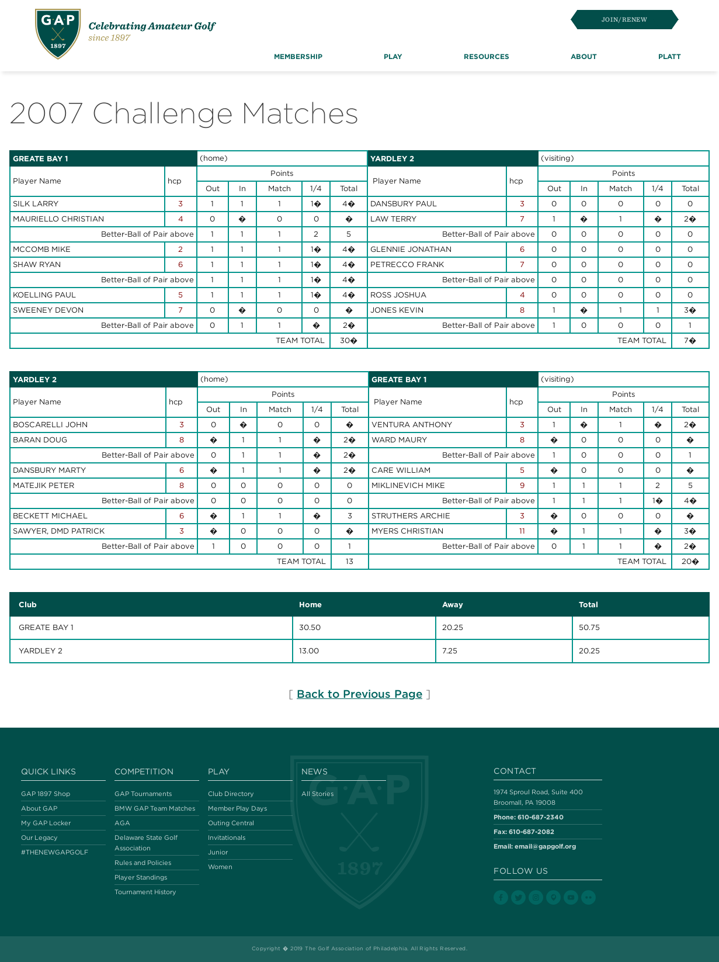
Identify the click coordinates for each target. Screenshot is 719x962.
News (314, 771)
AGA (122, 823)
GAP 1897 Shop (45, 794)
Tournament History (145, 892)
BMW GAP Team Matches (154, 808)
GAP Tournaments (143, 794)
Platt (669, 56)
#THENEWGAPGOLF (54, 852)
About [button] (584, 56)
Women (220, 867)
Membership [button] (298, 56)
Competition (143, 771)
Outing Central (231, 823)
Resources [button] (486, 56)
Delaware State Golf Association (146, 842)
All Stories (317, 794)
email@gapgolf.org (545, 846)
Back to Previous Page (359, 694)
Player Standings (140, 877)
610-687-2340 (540, 816)
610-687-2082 (531, 831)
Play (219, 771)
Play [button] (393, 56)
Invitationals (226, 837)
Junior (218, 852)
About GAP (39, 808)
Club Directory (231, 794)
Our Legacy (39, 837)
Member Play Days (237, 808)
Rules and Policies (142, 863)
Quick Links (48, 771)
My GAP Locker (46, 823)
